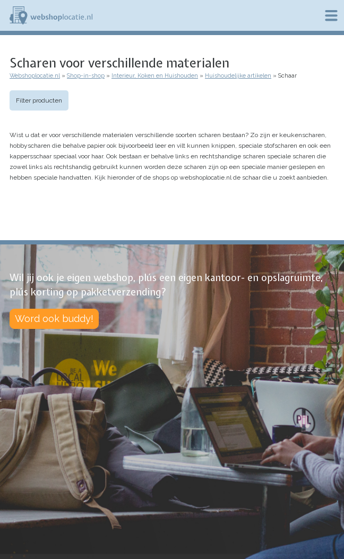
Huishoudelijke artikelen (238, 75)
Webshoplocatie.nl (35, 75)
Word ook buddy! (54, 318)
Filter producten (39, 100)
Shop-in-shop (86, 75)
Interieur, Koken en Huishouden (154, 75)
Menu (331, 15)
